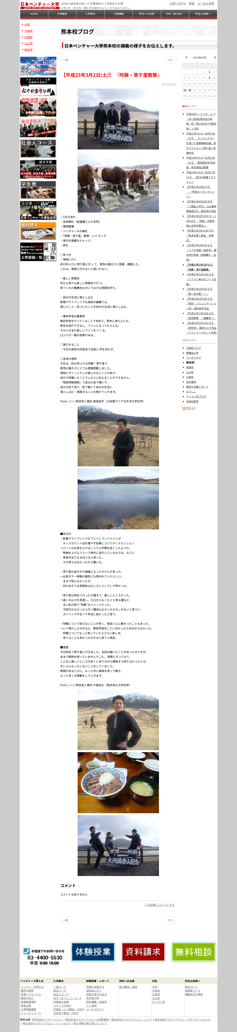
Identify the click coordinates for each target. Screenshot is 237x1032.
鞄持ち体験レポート (197, 387)
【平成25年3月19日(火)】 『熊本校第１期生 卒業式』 (200, 235)
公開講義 (118, 14)
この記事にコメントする (159, 905)
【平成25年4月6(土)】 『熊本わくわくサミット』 (200, 191)
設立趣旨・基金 (128, 987)
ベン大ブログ (193, 357)
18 (184, 89)
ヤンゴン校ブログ (196, 396)
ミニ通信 (91, 1005)
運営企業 (26, 1005)
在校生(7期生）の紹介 (66, 1013)
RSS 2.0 (188, 408)
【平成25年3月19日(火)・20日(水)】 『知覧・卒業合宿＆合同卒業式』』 (201, 220)
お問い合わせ (178, 3)
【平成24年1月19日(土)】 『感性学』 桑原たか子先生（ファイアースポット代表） (202, 327)
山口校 (190, 372)
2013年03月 (199, 57)
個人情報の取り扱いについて (90, 1023)
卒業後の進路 (61, 1002)
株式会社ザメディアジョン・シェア (131, 1019)
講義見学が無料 (194, 994)
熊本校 (28, 50)
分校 (27, 24)
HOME (34, 14)
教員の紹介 (27, 998)
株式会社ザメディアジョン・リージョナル (47, 1023)
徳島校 (190, 367)
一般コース (60, 987)
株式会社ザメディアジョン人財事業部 (87, 1019)
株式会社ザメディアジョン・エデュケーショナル (183, 1019)
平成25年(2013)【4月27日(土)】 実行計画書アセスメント (201, 177)
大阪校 (28, 31)
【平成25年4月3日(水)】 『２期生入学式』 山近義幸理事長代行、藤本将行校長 (201, 206)
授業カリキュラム (31, 994)
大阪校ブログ (193, 348)
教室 (192, 3)
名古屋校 (191, 382)
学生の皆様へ (203, 14)
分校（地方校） (175, 14)
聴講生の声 (192, 353)
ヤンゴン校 (158, 1002)
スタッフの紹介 (63, 1005)
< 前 (65, 60)
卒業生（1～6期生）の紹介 (69, 1009)
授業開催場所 (28, 1002)
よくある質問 (206, 3)
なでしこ (191, 391)
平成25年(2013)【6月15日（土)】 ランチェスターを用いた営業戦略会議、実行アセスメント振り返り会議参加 (201, 143)
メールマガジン (95, 1009)
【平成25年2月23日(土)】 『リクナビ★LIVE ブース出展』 (201, 279)
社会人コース (61, 994)
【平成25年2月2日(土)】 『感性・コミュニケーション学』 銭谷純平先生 (201, 303)
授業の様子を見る (96, 994)
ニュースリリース (31, 1013)
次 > (170, 60)
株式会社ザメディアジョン (47, 1019)
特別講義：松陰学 (96, 1002)
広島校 (190, 377)
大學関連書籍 (28, 1009)
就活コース (60, 990)
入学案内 (90, 14)
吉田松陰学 (192, 401)
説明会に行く (94, 990)
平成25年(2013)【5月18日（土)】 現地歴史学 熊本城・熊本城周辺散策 (200, 162)
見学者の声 (92, 998)
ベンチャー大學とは (32, 987)
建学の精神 (27, 990)
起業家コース (192, 990)
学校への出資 (146, 14)
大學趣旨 (62, 14)
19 (189, 89)
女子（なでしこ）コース (68, 998)
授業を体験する (95, 987)
